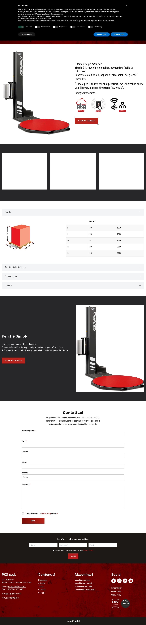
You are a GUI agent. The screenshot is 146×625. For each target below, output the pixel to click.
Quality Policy (116, 595)
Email (24, 441)
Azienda (24, 462)
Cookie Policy (116, 591)
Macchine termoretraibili (85, 589)
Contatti (41, 593)
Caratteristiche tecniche (15, 267)
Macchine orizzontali (83, 583)
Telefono (25, 452)
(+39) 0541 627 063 (17, 586)
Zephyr (41, 586)
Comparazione (11, 276)
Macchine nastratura (83, 586)
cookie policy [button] (57, 14)
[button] (126, 5)
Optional (8, 285)
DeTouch (42, 589)
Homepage (42, 580)
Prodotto (25, 473)
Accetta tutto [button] (119, 34)
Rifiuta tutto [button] (101, 34)
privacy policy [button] (96, 9)
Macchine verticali (82, 580)
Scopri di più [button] (27, 34)
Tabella (8, 212)
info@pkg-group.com (11, 593)
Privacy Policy (46, 513)
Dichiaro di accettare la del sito (41, 513)
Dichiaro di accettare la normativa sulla (74, 550)
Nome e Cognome (28, 430)
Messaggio (26, 484)
